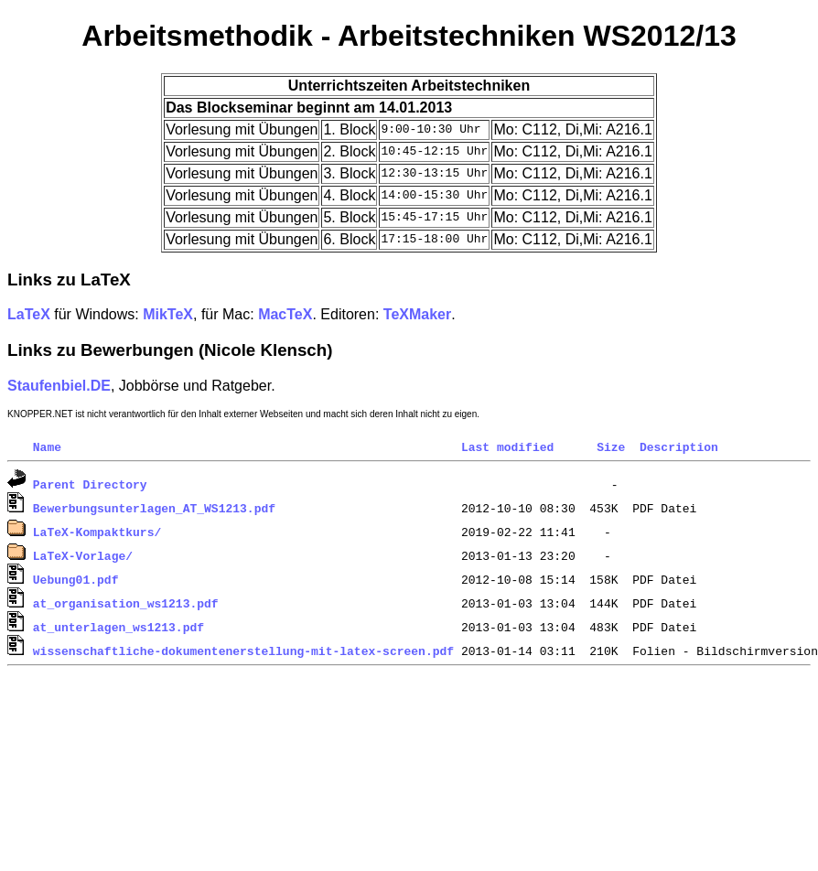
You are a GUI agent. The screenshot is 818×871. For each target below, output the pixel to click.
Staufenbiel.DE (59, 385)
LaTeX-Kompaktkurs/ (97, 531)
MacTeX (285, 314)
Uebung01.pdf (76, 579)
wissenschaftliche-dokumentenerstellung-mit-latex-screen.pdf (243, 650)
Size (611, 446)
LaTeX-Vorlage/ (83, 555)
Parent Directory (90, 484)
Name (47, 446)
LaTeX (28, 314)
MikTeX (168, 314)
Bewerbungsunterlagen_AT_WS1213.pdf (154, 508)
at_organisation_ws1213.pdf (126, 603)
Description (679, 446)
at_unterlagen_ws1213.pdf (118, 626)
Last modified (507, 446)
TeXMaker (417, 314)
